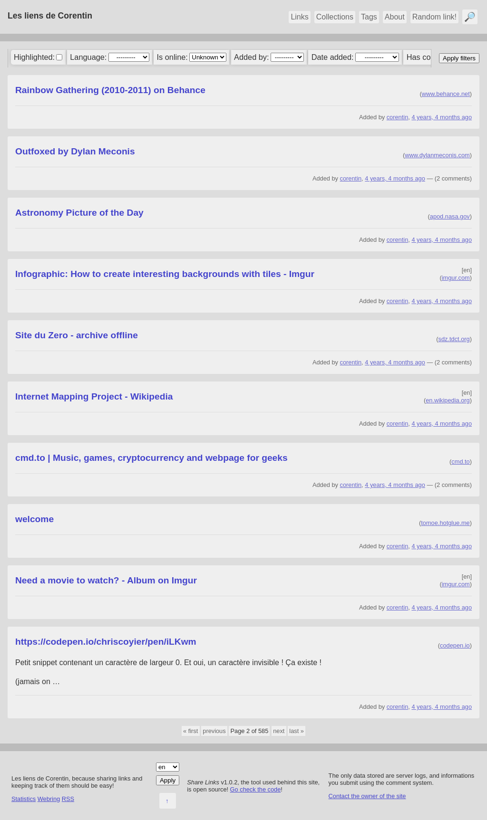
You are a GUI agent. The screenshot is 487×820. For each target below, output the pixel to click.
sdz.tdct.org (454, 339)
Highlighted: (34, 57)
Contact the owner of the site (367, 796)
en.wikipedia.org (447, 400)
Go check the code (255, 789)
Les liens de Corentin (50, 15)
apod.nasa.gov (450, 216)
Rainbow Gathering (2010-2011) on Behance (110, 90)
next (278, 730)
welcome (34, 519)
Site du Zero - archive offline (76, 335)
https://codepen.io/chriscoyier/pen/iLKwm (105, 642)
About (395, 17)
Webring (49, 798)
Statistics (23, 798)
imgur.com (456, 277)
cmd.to (460, 461)
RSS (68, 798)
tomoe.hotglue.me (445, 522)
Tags (369, 17)
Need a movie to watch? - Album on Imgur (106, 580)
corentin (398, 117)
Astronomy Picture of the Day (79, 213)
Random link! (434, 17)
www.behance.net (446, 93)
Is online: (172, 57)
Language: (88, 57)
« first (190, 730)
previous (214, 730)
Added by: (251, 57)
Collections (334, 17)
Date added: (333, 57)
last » (296, 730)
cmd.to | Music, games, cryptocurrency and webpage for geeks (151, 458)
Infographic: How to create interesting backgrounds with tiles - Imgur (164, 274)
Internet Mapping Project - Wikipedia (94, 396)
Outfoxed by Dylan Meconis (75, 151)
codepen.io (455, 645)
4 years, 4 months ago (441, 117)
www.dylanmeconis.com (437, 155)
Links (299, 17)
